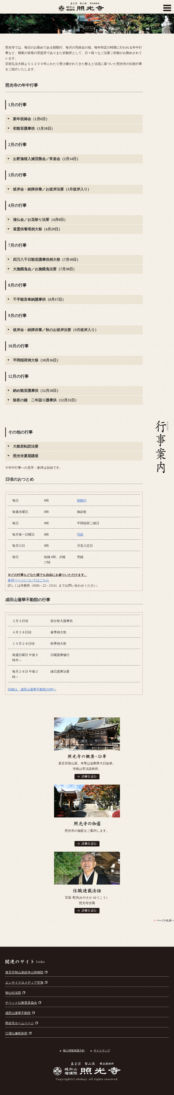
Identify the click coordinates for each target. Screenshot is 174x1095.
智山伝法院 (15, 993)
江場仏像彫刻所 (18, 1033)
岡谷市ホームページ (21, 1023)
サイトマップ (102, 1050)
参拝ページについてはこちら (28, 580)
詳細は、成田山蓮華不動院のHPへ (32, 689)
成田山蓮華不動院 (20, 1013)
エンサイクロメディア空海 (26, 982)
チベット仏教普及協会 (23, 1003)
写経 (80, 534)
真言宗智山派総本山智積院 (26, 972)
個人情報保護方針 (74, 1050)
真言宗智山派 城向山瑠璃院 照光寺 (81, 8)
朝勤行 (82, 500)
